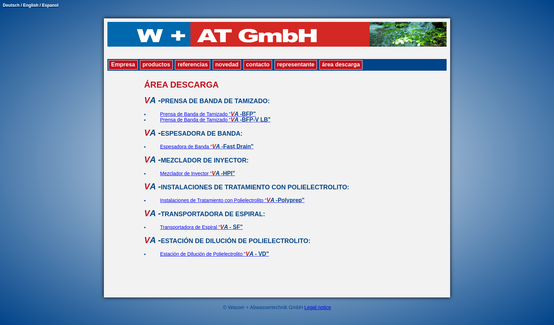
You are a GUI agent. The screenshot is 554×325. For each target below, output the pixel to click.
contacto (258, 64)
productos (156, 64)
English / (32, 5)
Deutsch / (13, 5)
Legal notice (317, 307)
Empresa (123, 64)
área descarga (341, 64)
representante (295, 64)
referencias (193, 64)
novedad (226, 64)
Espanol (50, 5)
